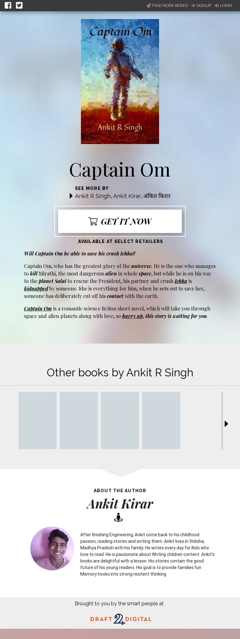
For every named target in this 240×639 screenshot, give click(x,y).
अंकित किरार (156, 196)
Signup (201, 5)
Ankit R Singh (93, 196)
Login (223, 5)
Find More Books (167, 5)
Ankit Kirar (127, 196)
